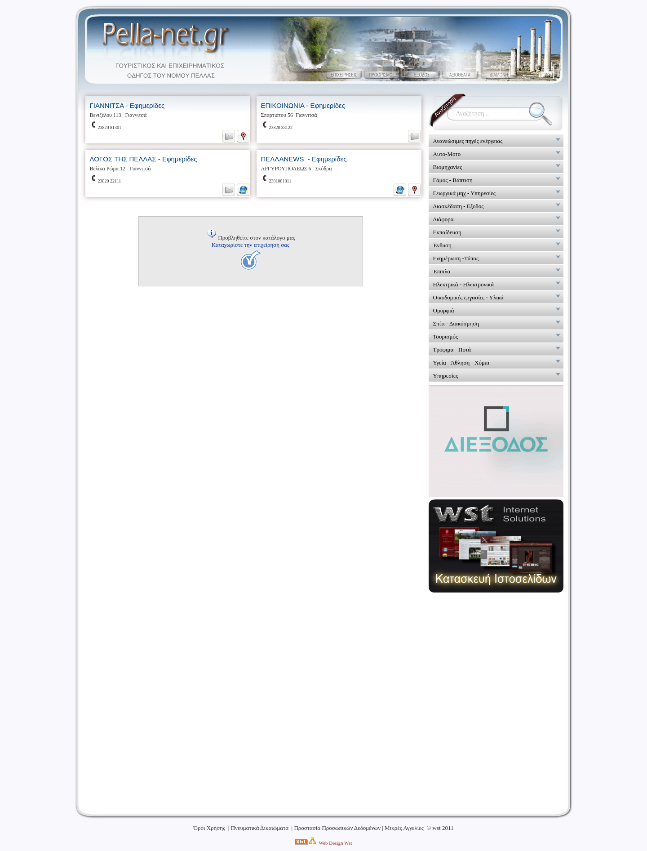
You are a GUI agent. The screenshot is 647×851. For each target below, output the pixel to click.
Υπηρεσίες (445, 375)
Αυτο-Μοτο (447, 154)
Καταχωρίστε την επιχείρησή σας (250, 244)
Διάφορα (443, 219)
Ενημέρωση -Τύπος (456, 258)
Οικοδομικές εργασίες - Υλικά (468, 297)
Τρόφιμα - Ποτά (452, 349)
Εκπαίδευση (447, 232)
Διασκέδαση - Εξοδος (458, 206)
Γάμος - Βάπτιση (453, 180)
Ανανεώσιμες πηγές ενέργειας (468, 141)
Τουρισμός (445, 336)
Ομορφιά (443, 310)
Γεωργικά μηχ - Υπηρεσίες (464, 193)
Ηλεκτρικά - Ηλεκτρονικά (463, 284)
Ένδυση (442, 245)
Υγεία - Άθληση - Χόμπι (461, 362)
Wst (348, 843)
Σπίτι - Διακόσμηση (456, 323)
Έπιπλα (442, 271)
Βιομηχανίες (447, 167)
